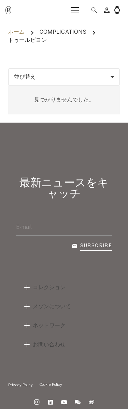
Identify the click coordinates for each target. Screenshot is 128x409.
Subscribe (96, 245)
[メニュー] (74, 10)
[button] (91, 10)
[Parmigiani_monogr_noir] (8, 10)
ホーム (16, 32)
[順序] (64, 76)
